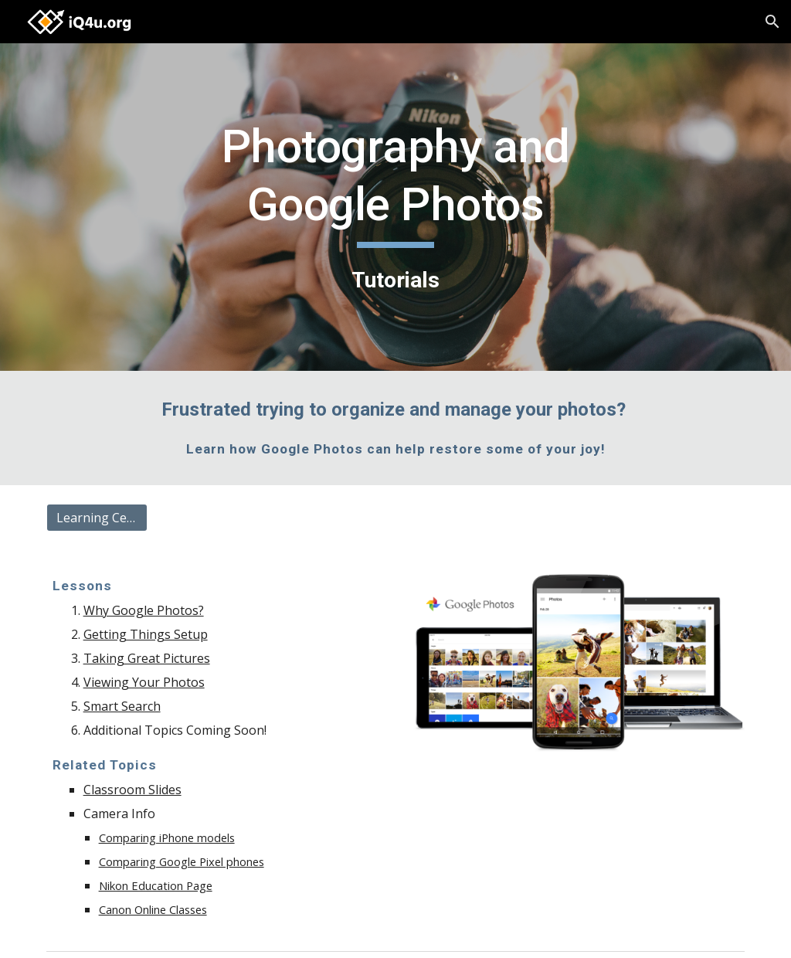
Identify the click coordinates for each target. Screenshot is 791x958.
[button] (772, 21)
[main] (395, 207)
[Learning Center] (97, 517)
